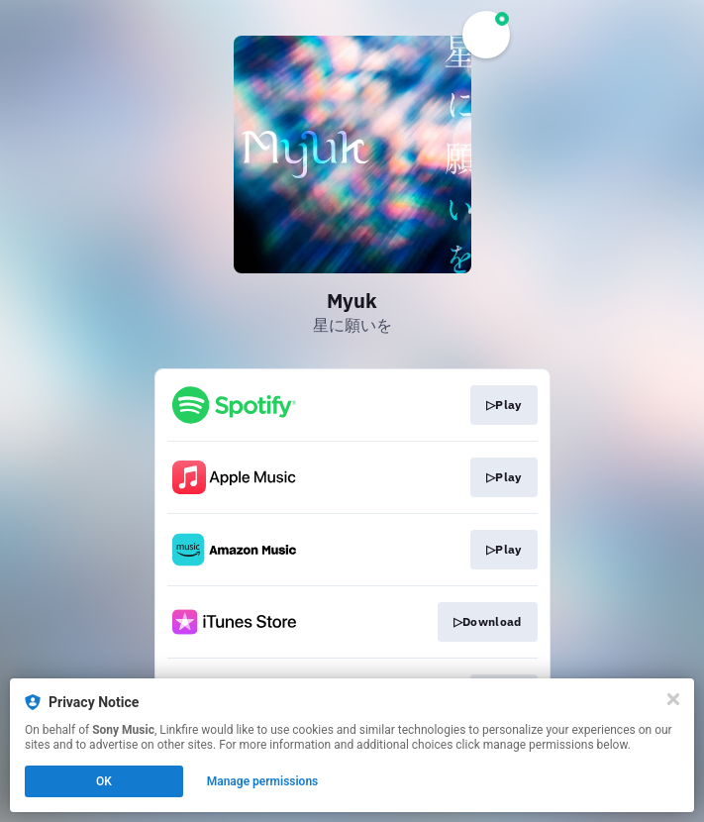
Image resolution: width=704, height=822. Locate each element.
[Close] (673, 699)
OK (104, 781)
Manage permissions (263, 781)
